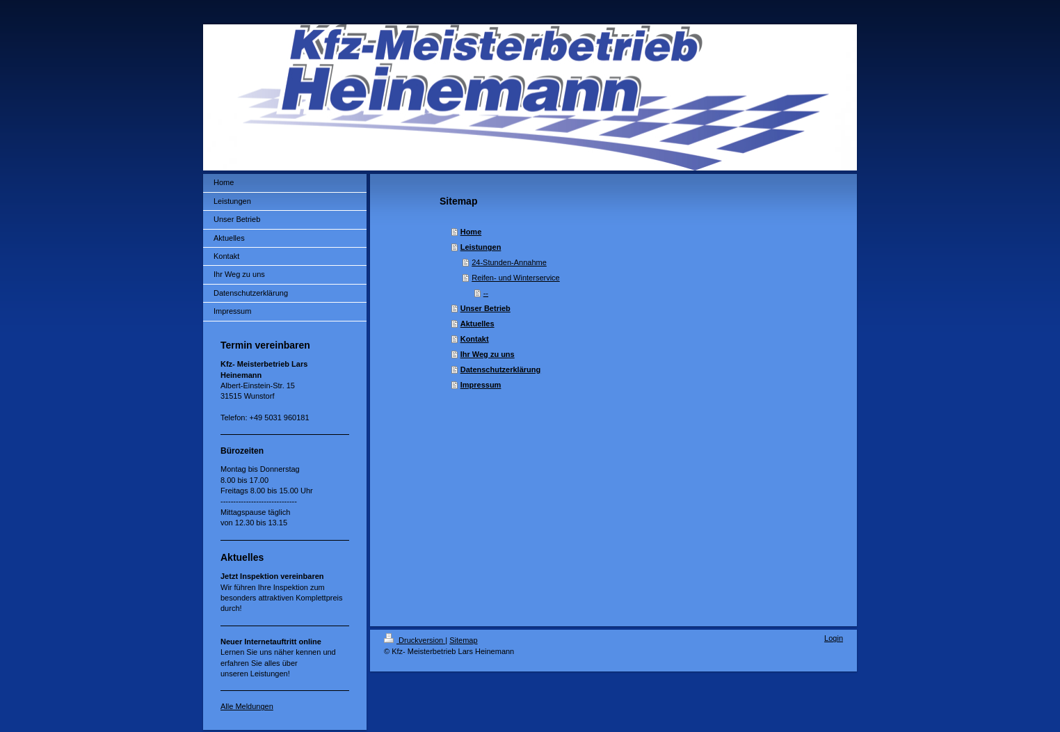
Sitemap (463, 640)
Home (471, 232)
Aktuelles (477, 323)
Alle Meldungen (246, 706)
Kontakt (474, 339)
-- (485, 293)
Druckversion (414, 640)
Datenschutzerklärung (500, 369)
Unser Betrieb (485, 308)
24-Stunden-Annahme (509, 262)
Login (833, 638)
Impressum (480, 385)
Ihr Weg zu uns (487, 354)
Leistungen (480, 247)
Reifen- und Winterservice (516, 277)
